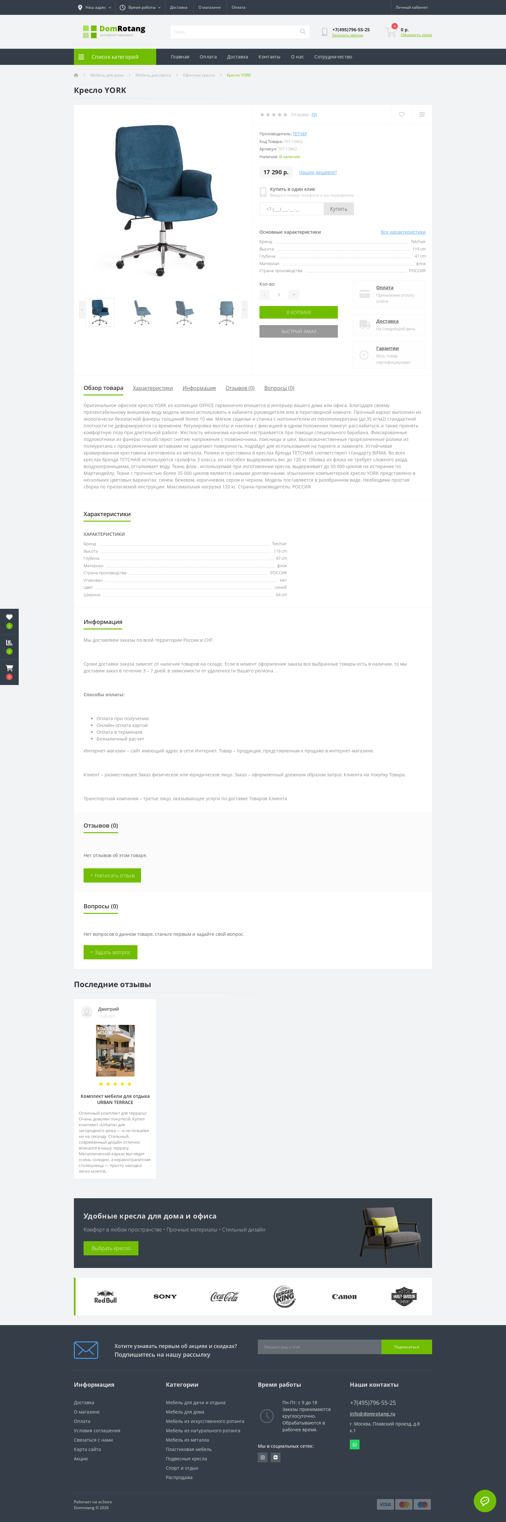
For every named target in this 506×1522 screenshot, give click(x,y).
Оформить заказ (416, 34)
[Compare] (422, 114)
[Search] (302, 32)
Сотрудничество (333, 57)
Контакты (269, 57)
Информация (199, 388)
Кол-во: (267, 284)
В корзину (299, 312)
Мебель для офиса (153, 75)
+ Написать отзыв (112, 875)
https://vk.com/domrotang (276, 1457)
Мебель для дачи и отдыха (196, 1402)
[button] (9, 672)
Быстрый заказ (298, 331)
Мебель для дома (107, 75)
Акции (81, 1459)
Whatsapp (355, 1444)
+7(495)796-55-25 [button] (373, 1402)
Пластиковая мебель (189, 1449)
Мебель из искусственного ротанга (205, 1421)
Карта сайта (87, 1449)
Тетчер (300, 134)
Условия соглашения (97, 1430)
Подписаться (406, 1347)
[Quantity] (278, 295)
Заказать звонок (347, 35)
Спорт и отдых (182, 1468)
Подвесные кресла (186, 1459)
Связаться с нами (93, 1440)
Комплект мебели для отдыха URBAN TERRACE (115, 1099)
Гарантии (387, 348)
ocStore (105, 1502)
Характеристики (153, 388)
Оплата (239, 7)
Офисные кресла (199, 75)
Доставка (178, 7)
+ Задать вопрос (110, 952)
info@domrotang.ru (372, 1414)
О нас (297, 57)
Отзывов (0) (240, 388)
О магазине (209, 7)
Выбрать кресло (111, 1248)
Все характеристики (403, 232)
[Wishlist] (401, 114)
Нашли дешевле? (318, 172)
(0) (314, 114)
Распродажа (179, 1477)
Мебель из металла (187, 1440)
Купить (339, 208)
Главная (180, 57)
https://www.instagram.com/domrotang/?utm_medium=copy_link (263, 1457)
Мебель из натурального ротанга (203, 1430)
